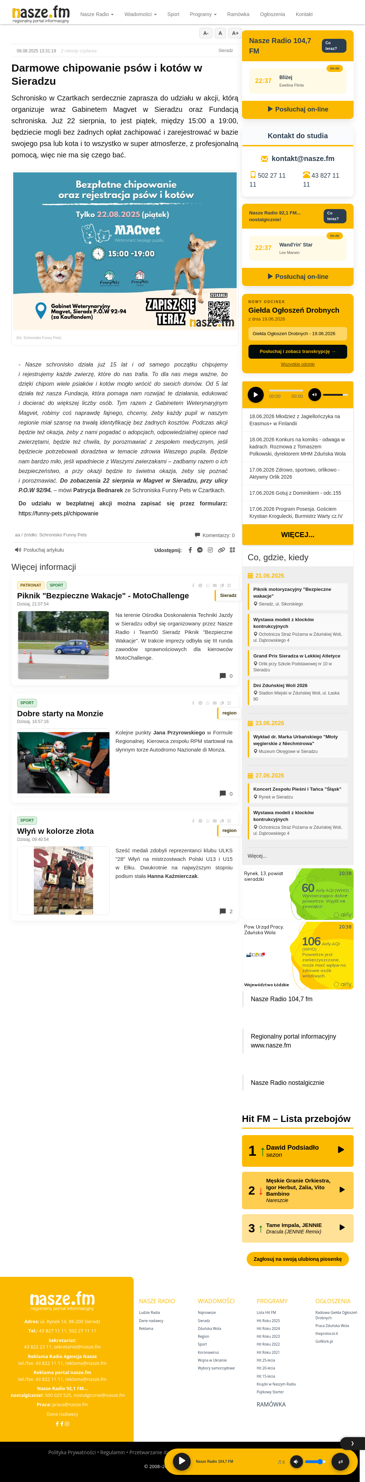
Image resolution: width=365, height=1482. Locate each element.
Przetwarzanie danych (154, 1452)
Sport (173, 14)
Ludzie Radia (149, 1312)
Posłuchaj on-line (297, 109)
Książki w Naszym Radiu (276, 1384)
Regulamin (112, 1452)
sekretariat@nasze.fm (77, 1346)
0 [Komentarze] (225, 676)
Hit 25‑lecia (266, 1360)
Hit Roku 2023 (268, 1336)
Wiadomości (140, 14)
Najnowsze (207, 1312)
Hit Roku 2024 (268, 1328)
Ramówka (238, 14)
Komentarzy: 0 (215, 535)
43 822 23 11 (37, 1346)
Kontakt (304, 14)
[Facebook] (57, 1423)
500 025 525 (58, 1395)
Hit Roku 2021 (268, 1352)
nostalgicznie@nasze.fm (99, 1395)
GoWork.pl (324, 1341)
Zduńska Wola (209, 1328)
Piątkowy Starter (270, 1391)
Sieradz (204, 1320)
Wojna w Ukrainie (212, 1360)
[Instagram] (67, 1423)
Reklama (146, 1328)
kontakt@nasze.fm (303, 158)
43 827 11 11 (53, 1330)
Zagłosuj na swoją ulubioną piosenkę (298, 1259)
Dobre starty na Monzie (60, 713)
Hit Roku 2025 (268, 1320)
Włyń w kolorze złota (55, 831)
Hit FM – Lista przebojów (296, 1118)
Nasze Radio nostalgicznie (287, 1082)
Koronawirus (208, 1352)
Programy (203, 14)
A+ (235, 33)
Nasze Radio (97, 14)
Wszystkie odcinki (298, 364)
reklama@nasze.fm (85, 1363)
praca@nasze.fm (70, 1404)
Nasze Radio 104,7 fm (282, 999)
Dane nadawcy (62, 1414)
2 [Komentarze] (225, 911)
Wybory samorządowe (216, 1368)
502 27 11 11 (82, 1330)
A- (206, 33)
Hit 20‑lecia (266, 1368)
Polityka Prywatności (72, 1452)
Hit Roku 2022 (268, 1344)
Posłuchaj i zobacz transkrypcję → (298, 351)
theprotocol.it (326, 1333)
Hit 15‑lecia (266, 1376)
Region (203, 1336)
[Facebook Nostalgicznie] (61, 1423)
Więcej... (297, 535)
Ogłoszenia (272, 14)
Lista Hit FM (266, 1312)
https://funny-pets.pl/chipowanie (58, 513)
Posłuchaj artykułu (39, 550)
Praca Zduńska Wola (332, 1325)
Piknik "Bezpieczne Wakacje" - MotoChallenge (103, 595)
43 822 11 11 (49, 1363)
